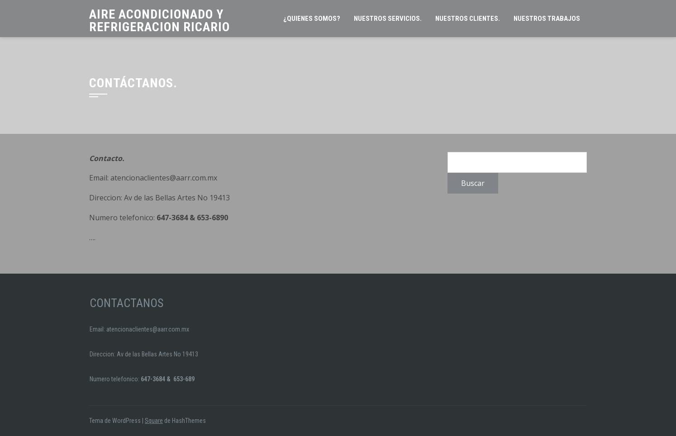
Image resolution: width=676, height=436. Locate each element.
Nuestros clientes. (467, 18)
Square (154, 420)
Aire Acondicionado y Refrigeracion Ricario (159, 20)
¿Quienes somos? (311, 18)
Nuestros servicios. (388, 18)
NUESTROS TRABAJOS (547, 18)
